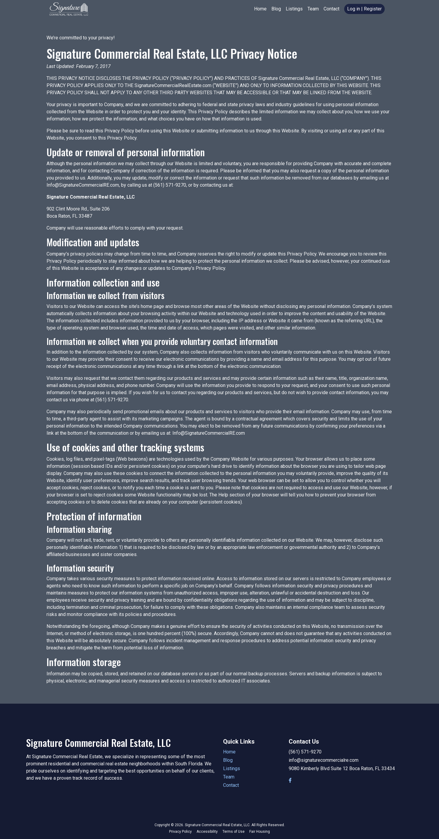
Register (373, 9)
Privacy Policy (180, 831)
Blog (276, 9)
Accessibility (207, 831)
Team (313, 9)
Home (260, 9)
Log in (353, 9)
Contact (331, 9)
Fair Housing (259, 831)
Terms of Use (233, 831)
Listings (294, 9)
